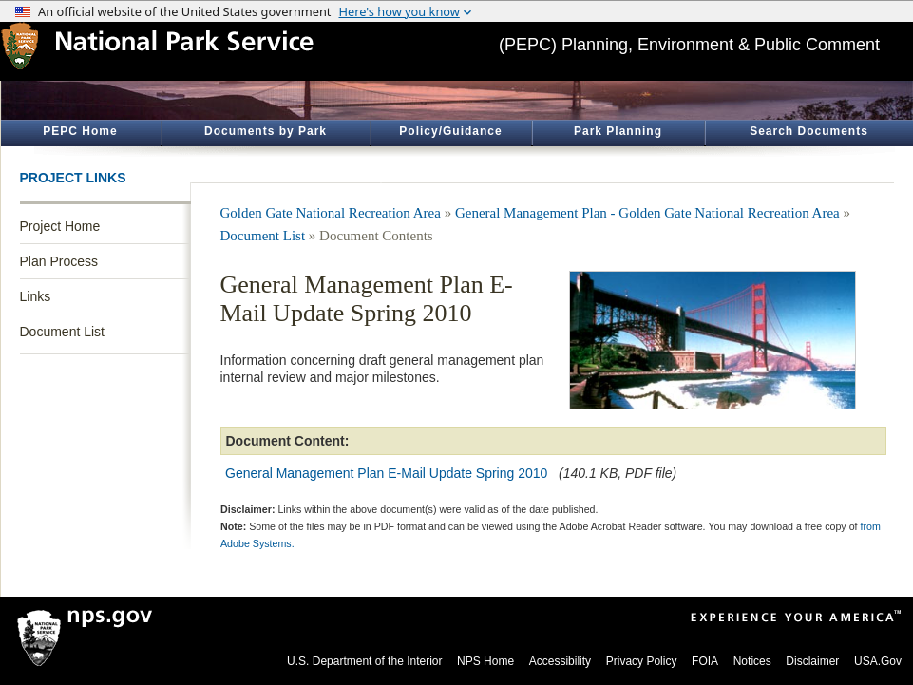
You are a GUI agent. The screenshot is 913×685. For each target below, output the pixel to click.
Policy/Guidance (450, 131)
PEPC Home (80, 131)
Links (35, 296)
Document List (62, 331)
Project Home (60, 226)
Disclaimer (812, 661)
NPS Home (485, 661)
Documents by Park (265, 131)
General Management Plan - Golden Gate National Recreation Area (647, 212)
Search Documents (809, 131)
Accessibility (560, 661)
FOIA (705, 661)
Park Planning (618, 131)
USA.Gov (878, 661)
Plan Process (59, 261)
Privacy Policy (641, 661)
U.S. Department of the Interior (364, 661)
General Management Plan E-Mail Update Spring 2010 (386, 473)
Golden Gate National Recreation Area (330, 212)
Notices (752, 661)
